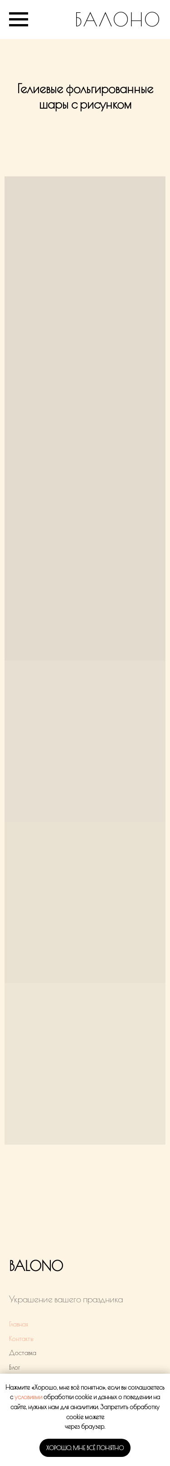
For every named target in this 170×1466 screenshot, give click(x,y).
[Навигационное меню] (18, 19)
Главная (18, 1324)
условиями (28, 1397)
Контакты (21, 1338)
